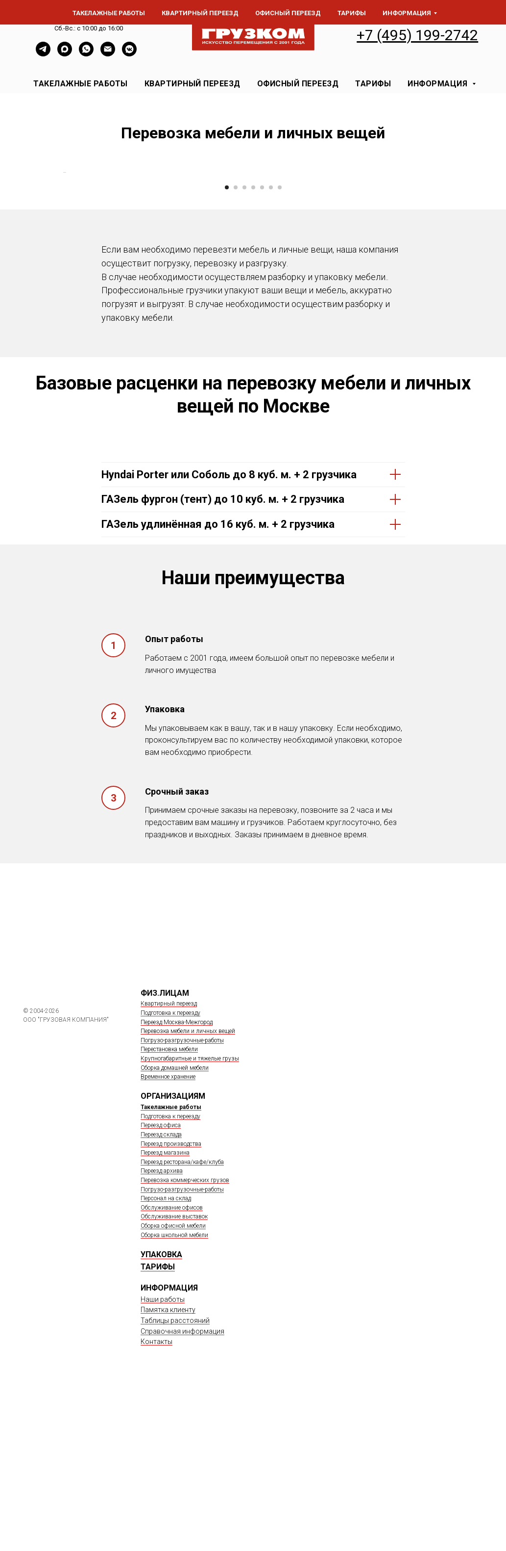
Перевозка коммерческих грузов (185, 1339)
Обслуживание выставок (174, 1375)
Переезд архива (162, 1330)
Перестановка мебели (169, 1209)
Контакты (156, 1501)
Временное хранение (168, 1236)
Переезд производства (171, 1303)
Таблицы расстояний (175, 1480)
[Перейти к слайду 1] (227, 347)
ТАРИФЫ (373, 83)
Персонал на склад (166, 1357)
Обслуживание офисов (172, 1367)
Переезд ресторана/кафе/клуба (182, 1321)
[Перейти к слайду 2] (236, 347)
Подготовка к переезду (170, 1172)
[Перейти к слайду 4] (253, 347)
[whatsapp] (86, 54)
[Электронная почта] (107, 54)
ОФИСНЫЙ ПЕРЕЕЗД (298, 83)
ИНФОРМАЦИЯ (439, 83)
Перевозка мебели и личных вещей (188, 1190)
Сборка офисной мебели (173, 1385)
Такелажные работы (171, 1266)
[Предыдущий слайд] (62, 252)
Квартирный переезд (169, 1163)
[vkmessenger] (129, 54)
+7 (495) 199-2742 (417, 35)
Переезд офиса (161, 1285)
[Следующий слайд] (444, 252)
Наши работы (163, 1459)
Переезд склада (161, 1294)
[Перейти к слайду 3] (244, 347)
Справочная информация (182, 1491)
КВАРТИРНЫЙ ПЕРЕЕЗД (193, 83)
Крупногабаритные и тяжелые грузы (190, 1218)
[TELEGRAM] (43, 54)
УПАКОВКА (161, 1414)
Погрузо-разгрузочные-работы (182, 1199)
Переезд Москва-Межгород (177, 1181)
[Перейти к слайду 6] (271, 347)
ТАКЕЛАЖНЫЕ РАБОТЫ (80, 83)
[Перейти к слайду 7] (280, 347)
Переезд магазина (165, 1312)
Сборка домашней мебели (175, 1227)
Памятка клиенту (168, 1469)
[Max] (64, 54)
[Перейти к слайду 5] (262, 347)
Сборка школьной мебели (174, 1394)
